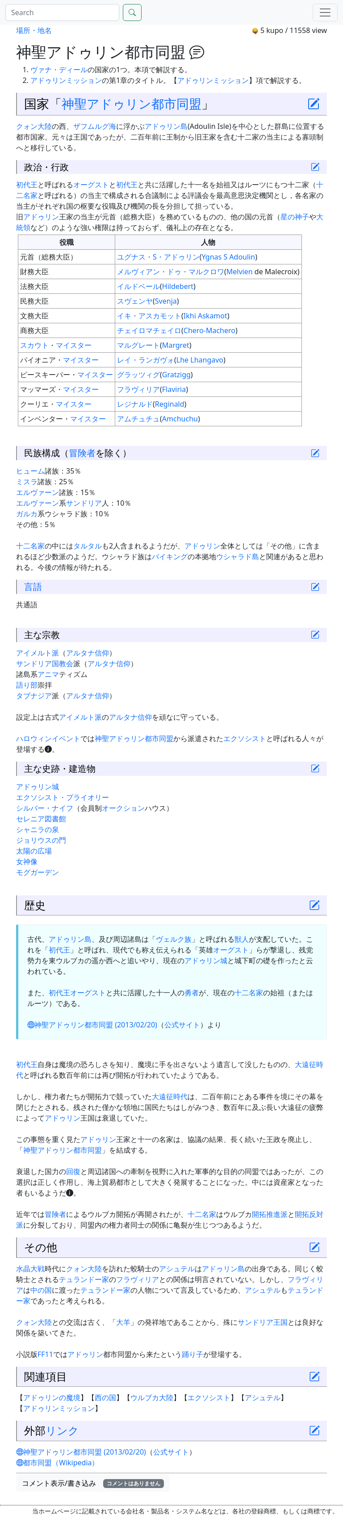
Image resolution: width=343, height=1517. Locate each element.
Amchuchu (180, 419)
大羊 (123, 1322)
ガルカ (27, 514)
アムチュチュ (138, 419)
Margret (175, 345)
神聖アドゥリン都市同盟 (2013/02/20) (92, 1025)
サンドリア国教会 (44, 663)
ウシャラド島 (237, 556)
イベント (66, 738)
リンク (62, 1430)
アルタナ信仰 (87, 653)
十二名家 (30, 546)
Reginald (169, 404)
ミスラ (27, 481)
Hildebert (177, 286)
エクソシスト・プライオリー (62, 797)
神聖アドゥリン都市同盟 (131, 103)
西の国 (105, 1397)
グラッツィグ (138, 374)
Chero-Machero (209, 330)
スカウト (34, 345)
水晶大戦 (30, 1269)
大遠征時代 (170, 1096)
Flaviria (174, 389)
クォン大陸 (34, 126)
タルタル (87, 546)
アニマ (48, 674)
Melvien (239, 271)
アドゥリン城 (37, 786)
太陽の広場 (34, 851)
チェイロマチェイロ (149, 330)
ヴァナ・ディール (59, 69)
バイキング (170, 556)
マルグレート (138, 345)
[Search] (62, 12)
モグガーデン (37, 872)
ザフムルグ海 (94, 126)
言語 (33, 587)
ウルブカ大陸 (151, 1397)
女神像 (27, 861)
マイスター (74, 345)
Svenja (166, 301)
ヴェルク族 (174, 939)
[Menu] (325, 12)
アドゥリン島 (166, 126)
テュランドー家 (84, 1279)
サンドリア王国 (263, 1322)
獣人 (241, 939)
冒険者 (82, 453)
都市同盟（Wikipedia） (57, 1463)
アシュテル (177, 1269)
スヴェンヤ (135, 301)
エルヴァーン (37, 492)
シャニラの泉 (37, 829)
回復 (73, 1171)
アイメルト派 (37, 653)
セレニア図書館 (41, 819)
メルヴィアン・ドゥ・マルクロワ (170, 271)
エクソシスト (244, 738)
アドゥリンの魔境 (51, 1397)
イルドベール (138, 286)
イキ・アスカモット (149, 316)
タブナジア (34, 696)
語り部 (27, 685)
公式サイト (182, 1025)
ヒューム (30, 471)
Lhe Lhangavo (199, 360)
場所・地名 (34, 30)
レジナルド (135, 404)
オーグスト (91, 185)
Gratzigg (176, 374)
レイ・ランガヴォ (145, 360)
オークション (123, 808)
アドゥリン (41, 217)
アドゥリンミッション (66, 80)
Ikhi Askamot (205, 316)
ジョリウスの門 (41, 840)
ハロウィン (34, 738)
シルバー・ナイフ (44, 808)
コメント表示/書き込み (93, 1483)
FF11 (45, 1354)
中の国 (41, 1290)
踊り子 (192, 1354)
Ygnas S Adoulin (228, 257)
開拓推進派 (270, 1214)
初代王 (27, 185)
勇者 (191, 993)
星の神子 (294, 217)
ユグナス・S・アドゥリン (158, 257)
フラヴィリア (138, 389)
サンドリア (84, 503)
